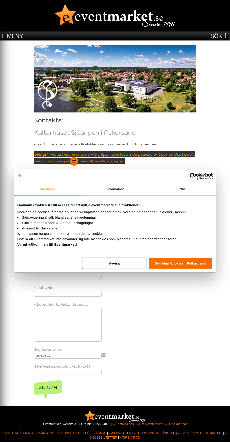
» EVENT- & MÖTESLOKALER (199, 433)
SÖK (216, 36)
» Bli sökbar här (176, 424)
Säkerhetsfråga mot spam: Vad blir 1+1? (62, 366)
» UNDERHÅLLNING (18, 433)
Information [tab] (115, 189)
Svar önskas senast (48, 349)
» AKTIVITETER (120, 433)
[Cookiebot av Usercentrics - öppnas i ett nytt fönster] (193, 176)
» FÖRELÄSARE (94, 433)
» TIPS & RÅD (130, 437)
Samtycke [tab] (48, 189)
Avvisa (114, 263)
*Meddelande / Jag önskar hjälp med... (61, 304)
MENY (15, 36)
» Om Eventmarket (149, 424)
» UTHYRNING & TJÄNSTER (154, 433)
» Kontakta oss (123, 424)
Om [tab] (182, 189)
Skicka (48, 387)
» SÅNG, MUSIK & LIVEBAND (57, 433)
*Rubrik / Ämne (44, 287)
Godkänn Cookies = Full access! (180, 263)
